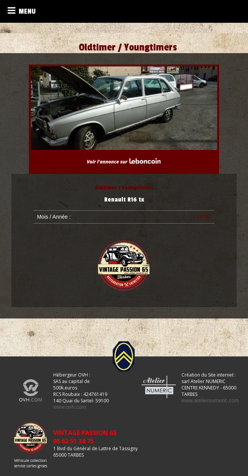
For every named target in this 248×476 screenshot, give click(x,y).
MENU (22, 11)
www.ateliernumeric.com (210, 400)
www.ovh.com (69, 407)
